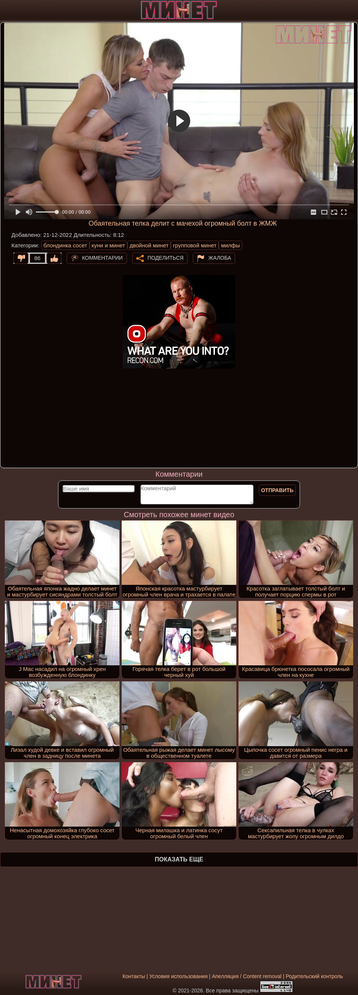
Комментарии (102, 258)
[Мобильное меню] (7, 10)
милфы (230, 245)
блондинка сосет (65, 245)
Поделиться (165, 258)
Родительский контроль (314, 976)
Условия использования (178, 976)
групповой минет (194, 245)
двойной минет (149, 245)
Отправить (277, 490)
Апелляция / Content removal (247, 976)
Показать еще (179, 859)
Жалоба (219, 258)
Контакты (133, 976)
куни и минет (108, 245)
